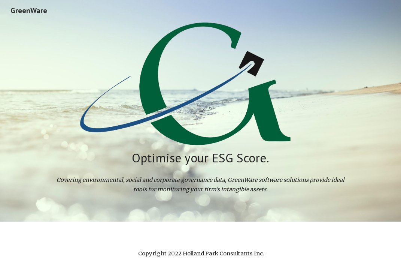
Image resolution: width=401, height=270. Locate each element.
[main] (200, 158)
